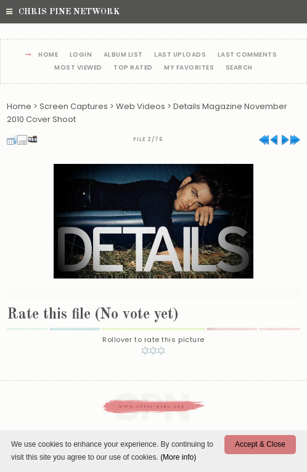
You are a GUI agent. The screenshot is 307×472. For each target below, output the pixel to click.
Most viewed (78, 68)
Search (239, 68)
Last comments (247, 55)
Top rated (133, 68)
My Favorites (189, 68)
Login (81, 55)
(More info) (178, 457)
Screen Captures (73, 106)
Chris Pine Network (63, 11)
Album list (123, 55)
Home (48, 55)
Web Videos (140, 106)
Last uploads (180, 55)
